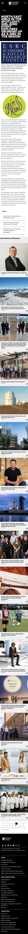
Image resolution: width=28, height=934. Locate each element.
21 (5, 827)
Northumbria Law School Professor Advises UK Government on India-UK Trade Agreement (13, 598)
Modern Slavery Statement (8, 899)
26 (18, 827)
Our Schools (4, 864)
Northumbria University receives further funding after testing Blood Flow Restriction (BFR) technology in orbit (13, 525)
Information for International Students (11, 866)
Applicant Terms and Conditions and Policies (12, 873)
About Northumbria (8, 877)
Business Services (5, 879)
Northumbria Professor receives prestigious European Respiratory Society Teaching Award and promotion (13, 707)
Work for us (4, 886)
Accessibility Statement (7, 893)
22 (8, 827)
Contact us (4, 913)
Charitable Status (5, 888)
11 (25, 823)
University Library (5, 869)
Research (3, 882)
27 (21, 827)
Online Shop (4, 931)
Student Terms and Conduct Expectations (12, 871)
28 (24, 827)
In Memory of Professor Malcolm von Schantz (14, 272)
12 (4, 825)
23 (10, 827)
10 (23, 823)
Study (3, 857)
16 (15, 825)
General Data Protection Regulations (10, 929)
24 (13, 827)
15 (12, 825)
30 (5, 829)
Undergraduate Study (6, 860)
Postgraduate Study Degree (8, 862)
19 (23, 825)
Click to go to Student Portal (8, 924)
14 (9, 825)
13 (7, 825)
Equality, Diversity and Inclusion (9, 918)
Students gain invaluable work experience (13, 381)
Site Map (3, 907)
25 (16, 827)
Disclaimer (4, 897)
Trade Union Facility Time (7, 901)
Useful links (5, 911)
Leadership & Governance (7, 884)
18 (20, 825)
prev (2, 823)
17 (17, 825)
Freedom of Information (7, 890)
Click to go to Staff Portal (7, 927)
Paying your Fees (5, 916)
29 (2, 829)
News (4, 10)
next (8, 830)
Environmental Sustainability (8, 922)
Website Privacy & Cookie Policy (9, 895)
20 (2, 827)
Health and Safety (5, 920)
